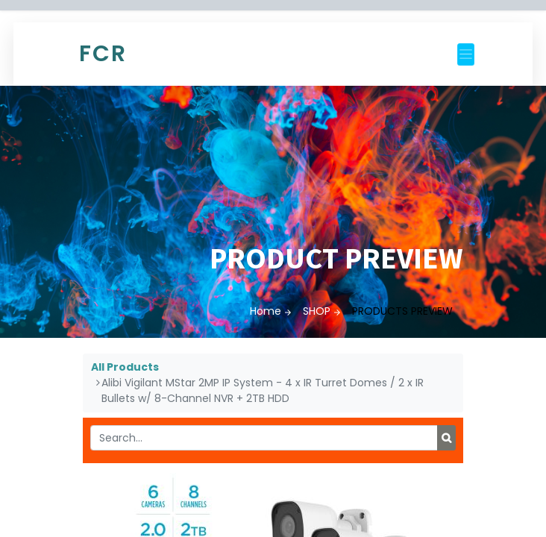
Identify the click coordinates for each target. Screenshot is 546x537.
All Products (125, 366)
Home (265, 311)
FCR (103, 53)
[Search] (446, 437)
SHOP (316, 311)
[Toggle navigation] (465, 54)
